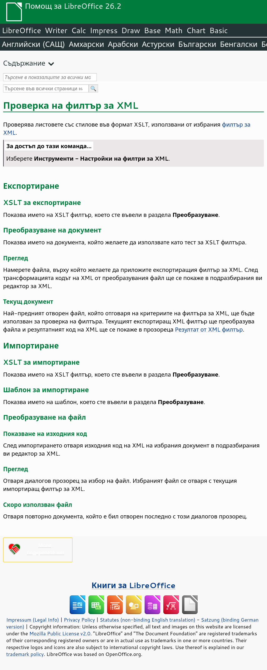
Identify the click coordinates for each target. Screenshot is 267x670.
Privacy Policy (79, 619)
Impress (104, 30)
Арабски (123, 44)
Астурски (158, 44)
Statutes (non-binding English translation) (147, 619)
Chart (195, 30)
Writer (56, 30)
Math (174, 30)
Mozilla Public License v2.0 (60, 633)
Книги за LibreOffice (133, 585)
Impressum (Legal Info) (32, 619)
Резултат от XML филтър (209, 329)
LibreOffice (21, 30)
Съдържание (24, 63)
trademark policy (25, 654)
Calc (78, 30)
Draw (130, 30)
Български (197, 44)
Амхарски (86, 44)
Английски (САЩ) (33, 44)
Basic (218, 30)
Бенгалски (239, 44)
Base (152, 30)
